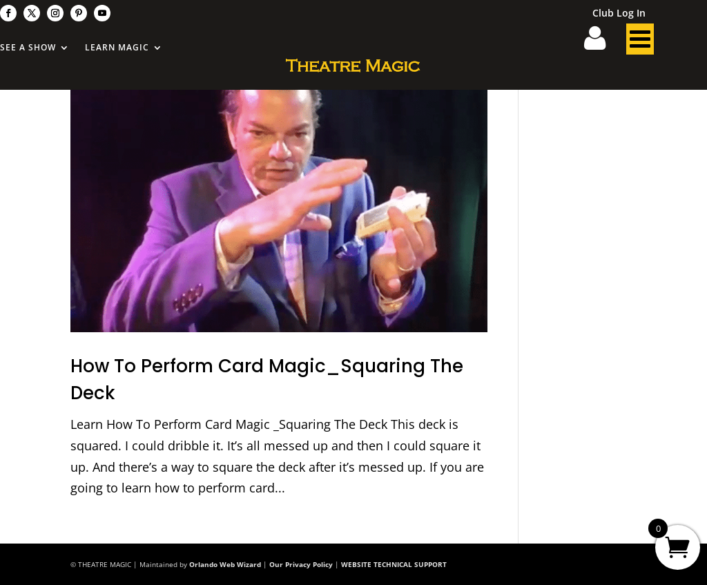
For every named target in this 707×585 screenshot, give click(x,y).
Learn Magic (117, 48)
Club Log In (619, 13)
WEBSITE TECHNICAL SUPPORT (394, 564)
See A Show (28, 48)
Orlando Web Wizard (225, 564)
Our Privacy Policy (301, 564)
